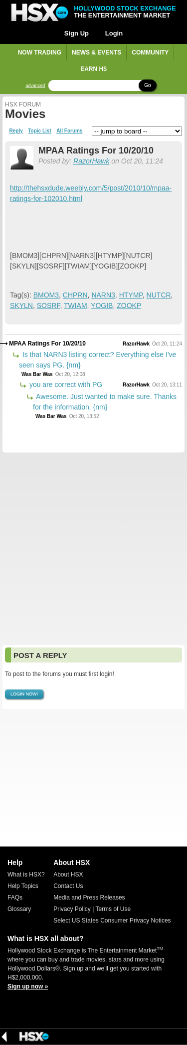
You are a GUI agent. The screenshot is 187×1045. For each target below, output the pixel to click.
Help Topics (22, 886)
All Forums (69, 131)
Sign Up (76, 33)
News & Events (96, 52)
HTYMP (131, 295)
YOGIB (102, 306)
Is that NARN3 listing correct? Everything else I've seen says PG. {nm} (97, 359)
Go (147, 85)
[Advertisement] (93, 548)
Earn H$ (93, 69)
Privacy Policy (72, 909)
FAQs (14, 897)
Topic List (39, 131)
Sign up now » (27, 986)
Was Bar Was (37, 374)
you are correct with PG (64, 384)
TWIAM (75, 306)
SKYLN (21, 306)
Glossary (19, 909)
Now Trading (39, 52)
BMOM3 (46, 295)
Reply (16, 131)
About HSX (68, 874)
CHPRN (75, 295)
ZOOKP (129, 306)
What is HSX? (26, 874)
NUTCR (159, 295)
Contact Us (68, 886)
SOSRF (48, 306)
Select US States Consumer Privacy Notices (112, 920)
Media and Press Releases (89, 897)
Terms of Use (113, 909)
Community (150, 52)
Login (114, 33)
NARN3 (103, 295)
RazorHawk (91, 161)
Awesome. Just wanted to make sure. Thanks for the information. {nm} (105, 401)
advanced (35, 86)
